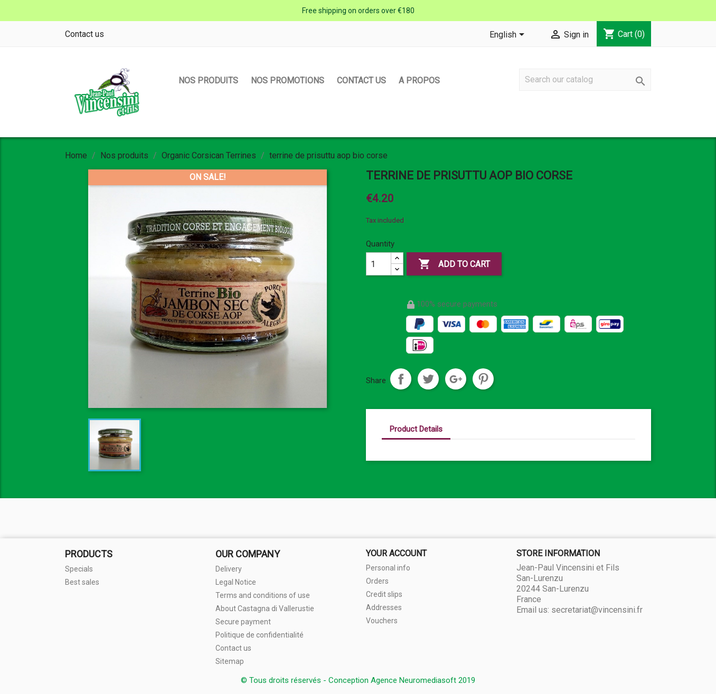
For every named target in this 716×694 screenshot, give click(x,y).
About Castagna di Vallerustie (264, 608)
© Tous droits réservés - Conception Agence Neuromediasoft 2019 (358, 680)
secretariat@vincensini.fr (597, 610)
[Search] (585, 80)
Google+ (455, 378)
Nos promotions (287, 80)
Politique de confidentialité (259, 635)
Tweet (428, 378)
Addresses (384, 607)
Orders (377, 581)
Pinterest (483, 378)
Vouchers (382, 620)
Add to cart (454, 264)
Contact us (84, 34)
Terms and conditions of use (262, 595)
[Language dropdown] (508, 35)
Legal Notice (235, 582)
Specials (79, 569)
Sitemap (229, 661)
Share (400, 378)
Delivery (228, 569)
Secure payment (243, 621)
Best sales (82, 582)
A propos (419, 80)
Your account (396, 553)
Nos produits (208, 80)
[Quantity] (378, 263)
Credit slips (384, 594)
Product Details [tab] (416, 429)
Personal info (388, 568)
